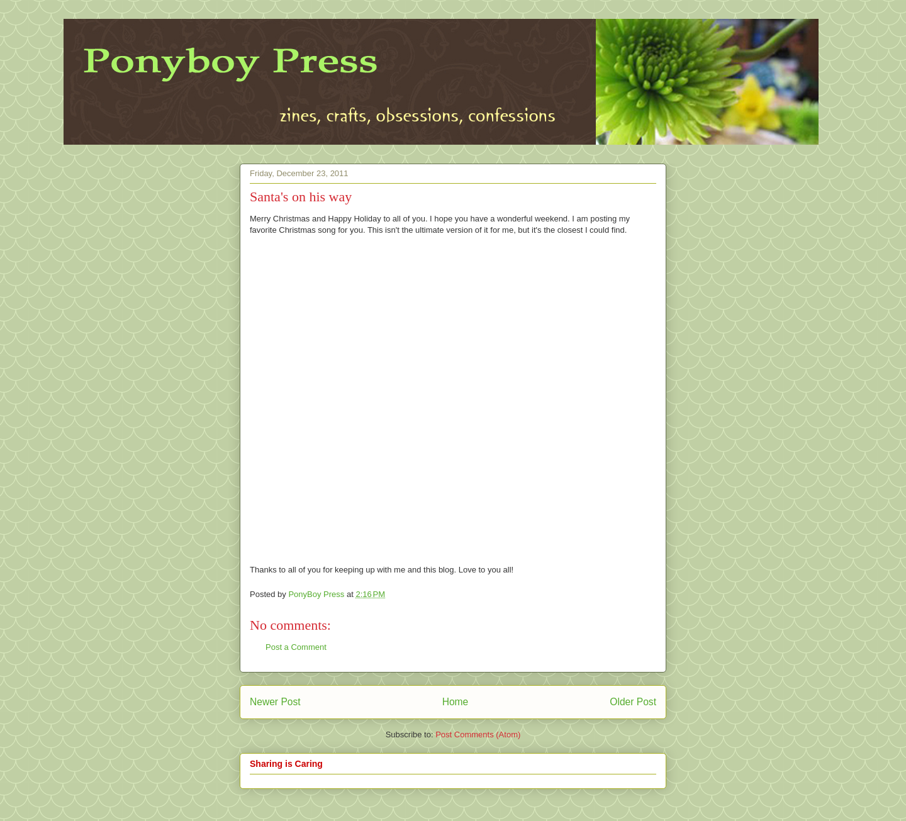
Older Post (633, 701)
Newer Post (275, 701)
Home (455, 701)
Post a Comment (296, 647)
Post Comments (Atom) (477, 734)
